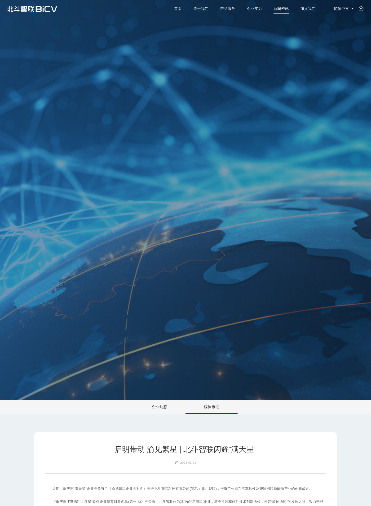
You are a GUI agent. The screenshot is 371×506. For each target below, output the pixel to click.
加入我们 (307, 9)
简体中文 (341, 9)
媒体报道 (211, 407)
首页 (178, 9)
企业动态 (159, 407)
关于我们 (200, 9)
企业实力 (254, 9)
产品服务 (227, 9)
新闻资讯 (281, 9)
